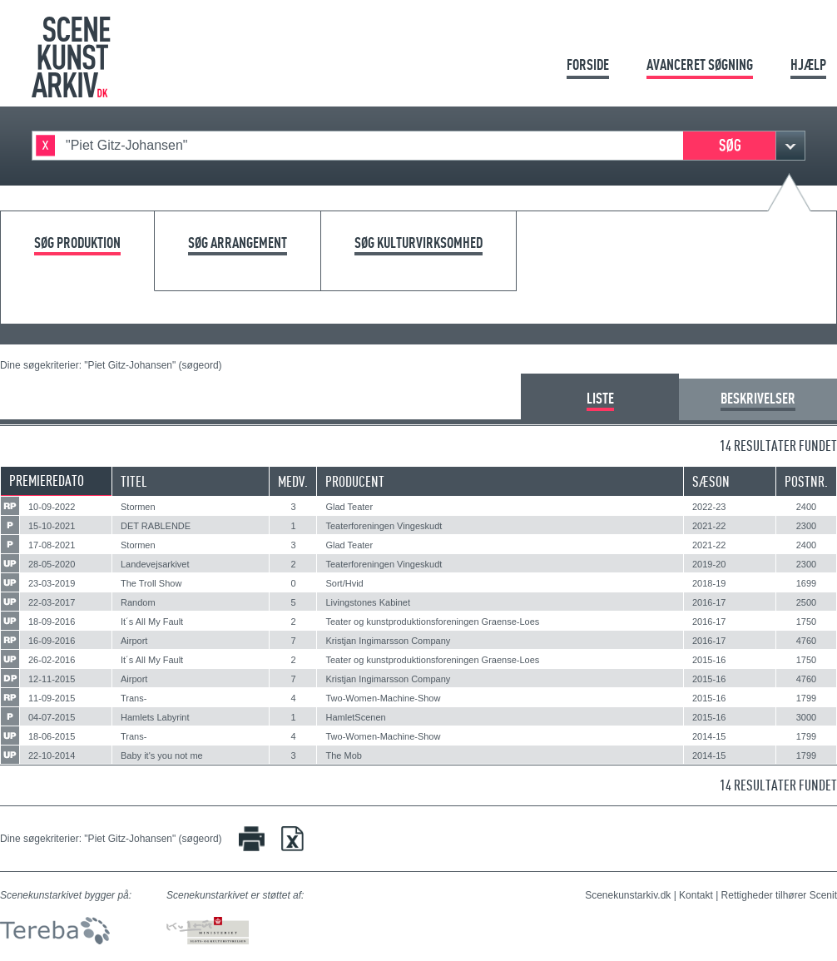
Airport (134, 641)
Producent (354, 481)
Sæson (711, 481)
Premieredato (46, 480)
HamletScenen (355, 717)
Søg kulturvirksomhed (418, 243)
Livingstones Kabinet (367, 602)
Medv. (293, 481)
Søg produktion (77, 243)
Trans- (133, 698)
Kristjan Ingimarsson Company (387, 641)
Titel (134, 481)
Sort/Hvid (344, 583)
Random (138, 602)
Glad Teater (349, 507)
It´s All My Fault (152, 622)
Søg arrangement (237, 243)
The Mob (343, 755)
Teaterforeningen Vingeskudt (383, 526)
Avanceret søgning (699, 64)
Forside (588, 64)
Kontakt (696, 895)
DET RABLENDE (156, 526)
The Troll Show (151, 583)
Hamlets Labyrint (155, 717)
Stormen (138, 507)
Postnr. (806, 481)
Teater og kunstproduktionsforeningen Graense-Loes (432, 622)
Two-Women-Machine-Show (382, 698)
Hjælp (808, 64)
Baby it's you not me (162, 755)
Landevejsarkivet (155, 564)
